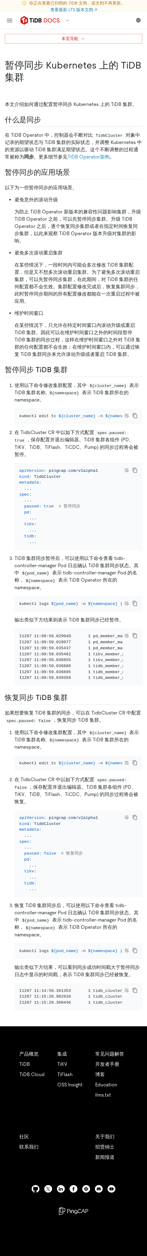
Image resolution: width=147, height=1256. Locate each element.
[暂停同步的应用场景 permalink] (74, 172)
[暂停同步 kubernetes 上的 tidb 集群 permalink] (29, 77)
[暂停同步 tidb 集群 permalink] (72, 369)
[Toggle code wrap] (126, 415)
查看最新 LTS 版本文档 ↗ (73, 9)
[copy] (135, 415)
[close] (135, 1221)
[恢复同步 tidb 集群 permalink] (72, 730)
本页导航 (73, 38)
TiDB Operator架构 (88, 157)
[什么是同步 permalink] (45, 119)
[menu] (10, 20)
